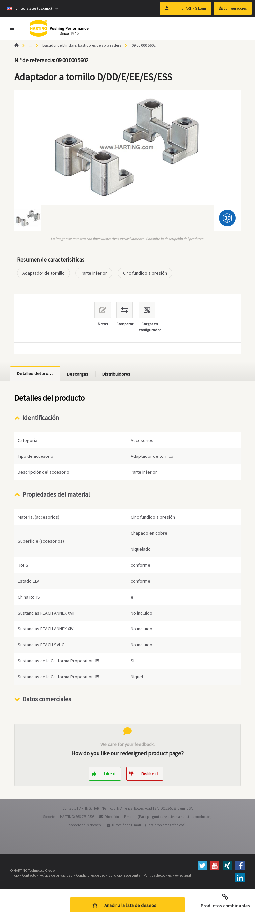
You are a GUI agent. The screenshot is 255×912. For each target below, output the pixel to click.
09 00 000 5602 (144, 45)
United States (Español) (29, 8)
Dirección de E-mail (119, 816)
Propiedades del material (56, 494)
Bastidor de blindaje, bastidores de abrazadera (82, 45)
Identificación (40, 418)
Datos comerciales (46, 699)
